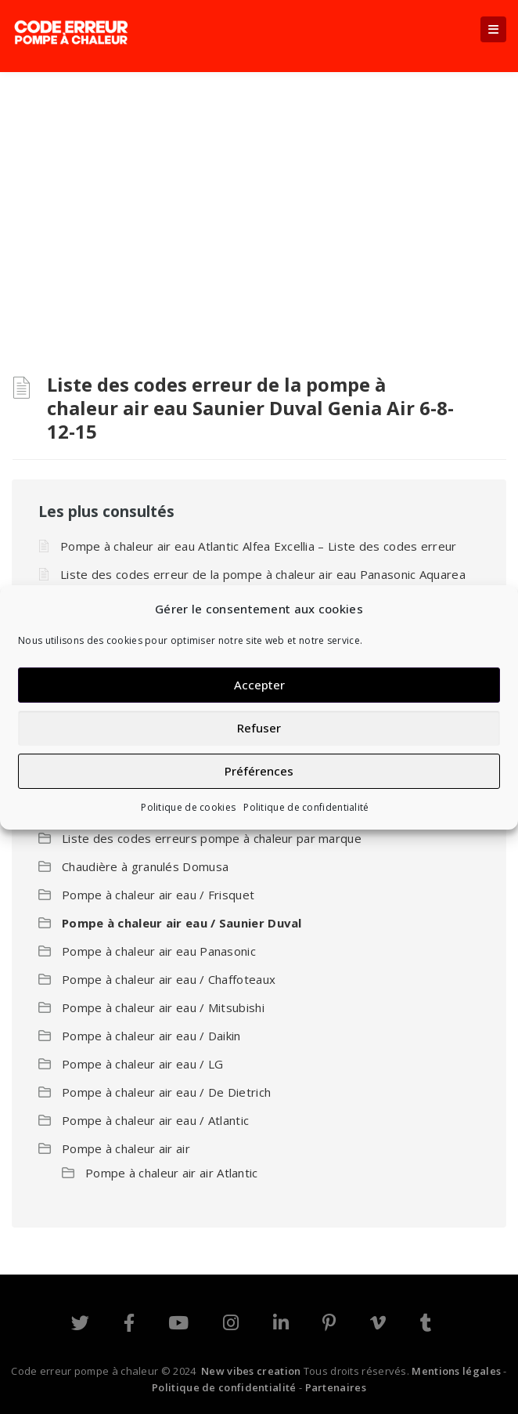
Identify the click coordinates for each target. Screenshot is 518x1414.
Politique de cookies (188, 807)
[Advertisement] (259, 189)
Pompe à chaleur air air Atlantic (171, 1173)
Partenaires (335, 1387)
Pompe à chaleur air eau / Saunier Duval (182, 923)
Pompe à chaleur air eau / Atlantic (155, 1120)
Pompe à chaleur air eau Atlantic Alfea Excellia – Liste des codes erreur (258, 546)
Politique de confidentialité (306, 807)
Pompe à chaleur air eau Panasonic (159, 951)
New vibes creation (250, 1371)
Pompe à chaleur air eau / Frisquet (158, 894)
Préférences (259, 771)
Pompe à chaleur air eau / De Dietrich (166, 1092)
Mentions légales (456, 1371)
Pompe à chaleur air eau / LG (142, 1064)
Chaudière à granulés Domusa (145, 866)
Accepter (259, 685)
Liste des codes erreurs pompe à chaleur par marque (212, 838)
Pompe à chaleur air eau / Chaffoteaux (168, 979)
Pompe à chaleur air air (126, 1148)
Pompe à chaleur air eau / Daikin (151, 1035)
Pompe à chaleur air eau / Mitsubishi (163, 1007)
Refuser (259, 728)
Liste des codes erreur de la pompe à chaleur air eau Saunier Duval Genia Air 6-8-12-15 (250, 407)
